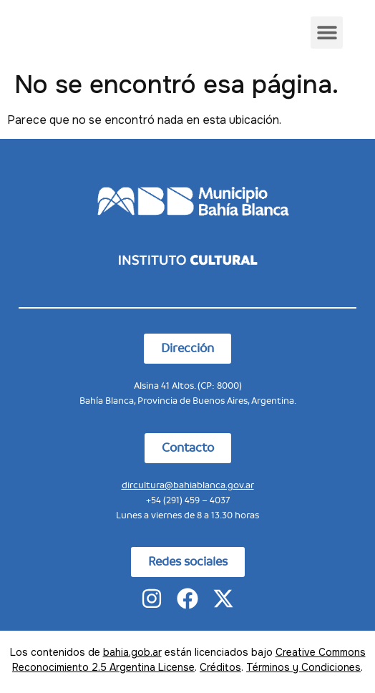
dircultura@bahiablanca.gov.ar (188, 485)
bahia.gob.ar (132, 652)
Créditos (220, 667)
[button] (327, 32)
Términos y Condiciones (303, 667)
